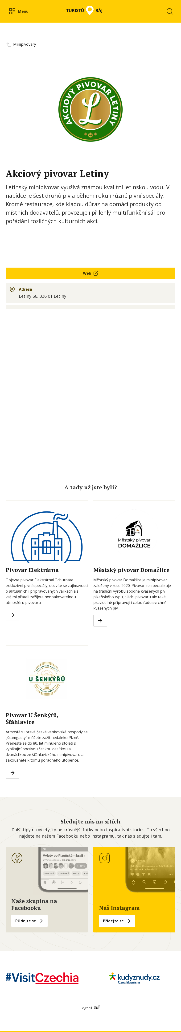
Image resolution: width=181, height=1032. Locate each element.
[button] (18, 11)
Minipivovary (24, 44)
